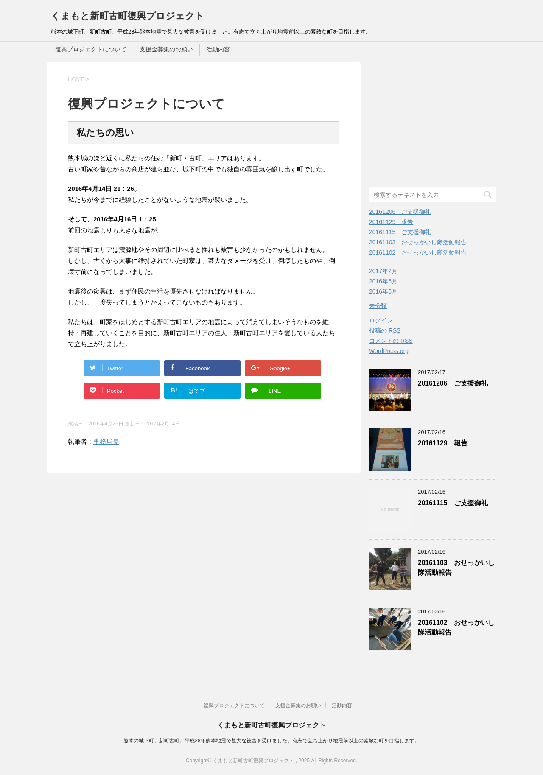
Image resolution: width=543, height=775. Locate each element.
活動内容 (218, 49)
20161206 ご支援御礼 (400, 211)
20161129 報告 (391, 221)
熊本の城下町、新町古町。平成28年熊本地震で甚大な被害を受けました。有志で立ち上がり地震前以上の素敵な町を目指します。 (271, 741)
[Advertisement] (440, 121)
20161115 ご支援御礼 (400, 232)
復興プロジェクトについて (90, 49)
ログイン (381, 320)
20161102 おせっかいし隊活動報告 (418, 252)
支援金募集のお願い (166, 49)
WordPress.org (389, 350)
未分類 (378, 305)
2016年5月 (383, 291)
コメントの (391, 340)
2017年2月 (383, 271)
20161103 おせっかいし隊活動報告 (418, 242)
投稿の (385, 330)
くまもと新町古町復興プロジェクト (127, 16)
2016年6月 (383, 281)
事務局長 (106, 441)
